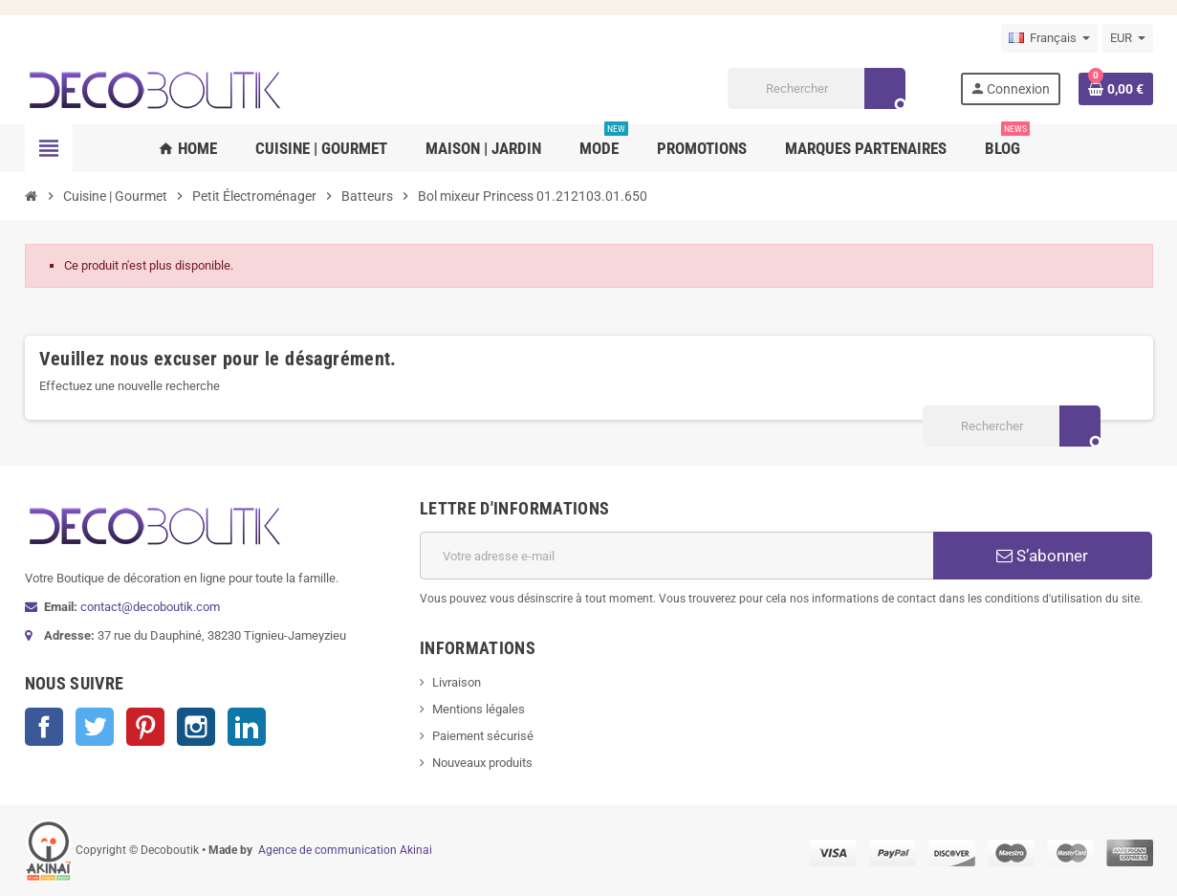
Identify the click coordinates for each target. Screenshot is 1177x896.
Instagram (196, 727)
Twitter (95, 727)
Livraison (456, 682)
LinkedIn (247, 727)
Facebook (44, 727)
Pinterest (145, 727)
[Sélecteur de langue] (1049, 38)
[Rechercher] (816, 88)
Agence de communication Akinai (345, 850)
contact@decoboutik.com (150, 607)
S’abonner (1042, 555)
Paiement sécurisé (483, 736)
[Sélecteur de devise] (1127, 38)
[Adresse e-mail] (676, 555)
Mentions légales (478, 709)
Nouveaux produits (482, 762)
